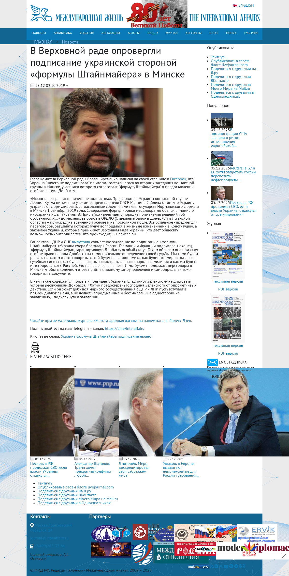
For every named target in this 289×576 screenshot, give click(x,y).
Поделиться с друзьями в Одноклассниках (232, 94)
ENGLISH (243, 5)
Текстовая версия (228, 281)
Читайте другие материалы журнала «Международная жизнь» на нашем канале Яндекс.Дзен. (111, 320)
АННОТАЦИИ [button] (110, 33)
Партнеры (100, 516)
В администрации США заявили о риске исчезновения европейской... (229, 137)
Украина (68, 336)
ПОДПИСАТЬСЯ (223, 376)
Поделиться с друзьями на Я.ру (233, 70)
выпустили (81, 241)
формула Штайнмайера (96, 336)
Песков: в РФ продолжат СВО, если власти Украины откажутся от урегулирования (234, 208)
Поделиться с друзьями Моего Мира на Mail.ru (231, 86)
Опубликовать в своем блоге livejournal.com (230, 62)
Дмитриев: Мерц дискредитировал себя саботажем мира (134, 469)
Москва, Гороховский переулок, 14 (51, 527)
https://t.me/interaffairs (124, 328)
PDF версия (228, 289)
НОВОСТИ (39, 33)
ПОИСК (231, 33)
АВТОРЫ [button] (134, 33)
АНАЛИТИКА (63, 33)
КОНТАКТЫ (194, 33)
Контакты (40, 516)
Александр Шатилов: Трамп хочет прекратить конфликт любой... (92, 469)
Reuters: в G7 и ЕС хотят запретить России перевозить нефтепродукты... (233, 174)
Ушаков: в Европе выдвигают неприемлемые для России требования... (181, 469)
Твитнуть (218, 56)
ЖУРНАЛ (172, 33)
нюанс (145, 336)
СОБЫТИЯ (87, 33)
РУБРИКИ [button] (251, 33)
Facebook (178, 178)
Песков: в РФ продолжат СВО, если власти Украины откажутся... (48, 469)
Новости (70, 42)
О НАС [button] (213, 33)
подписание (128, 336)
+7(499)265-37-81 (49, 545)
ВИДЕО (152, 33)
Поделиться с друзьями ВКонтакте (231, 78)
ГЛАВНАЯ (43, 42)
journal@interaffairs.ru (49, 537)
